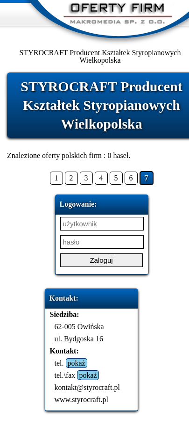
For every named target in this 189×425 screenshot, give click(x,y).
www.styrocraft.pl (81, 399)
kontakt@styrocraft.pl (87, 387)
